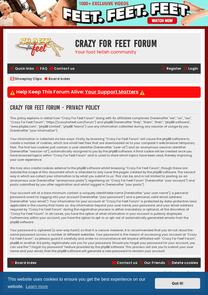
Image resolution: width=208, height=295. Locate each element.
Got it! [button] (177, 283)
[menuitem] (41, 68)
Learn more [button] (37, 286)
